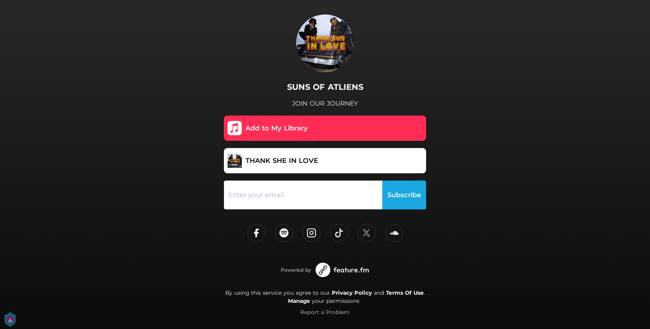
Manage (299, 300)
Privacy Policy (352, 292)
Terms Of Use (405, 292)
